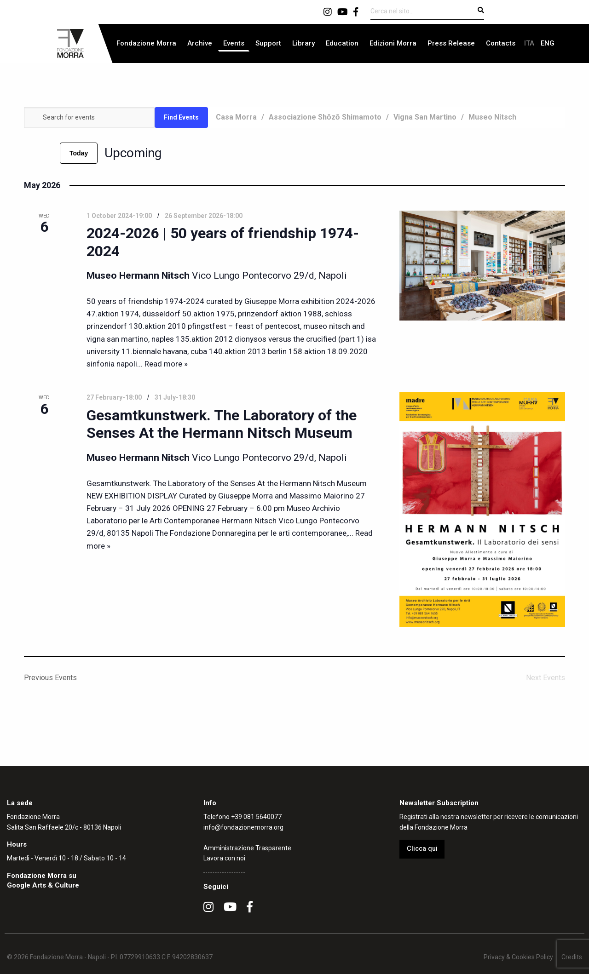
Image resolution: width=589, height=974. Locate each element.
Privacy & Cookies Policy (518, 957)
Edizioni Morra (393, 43)
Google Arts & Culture (43, 885)
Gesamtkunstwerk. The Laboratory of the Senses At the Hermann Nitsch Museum (222, 424)
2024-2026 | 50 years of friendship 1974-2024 (223, 241)
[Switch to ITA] (529, 43)
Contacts (500, 43)
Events (233, 43)
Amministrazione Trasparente (247, 848)
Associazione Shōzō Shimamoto (325, 117)
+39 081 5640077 (256, 816)
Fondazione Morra (146, 43)
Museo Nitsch (492, 117)
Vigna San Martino (424, 117)
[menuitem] (146, 43)
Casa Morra (236, 117)
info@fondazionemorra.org (243, 827)
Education (342, 43)
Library (303, 43)
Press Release (451, 43)
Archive (199, 43)
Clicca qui (422, 849)
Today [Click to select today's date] (78, 153)
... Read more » (162, 363)
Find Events (181, 117)
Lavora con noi (224, 858)
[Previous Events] (29, 153)
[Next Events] (47, 153)
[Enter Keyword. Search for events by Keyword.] (89, 117)
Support (268, 43)
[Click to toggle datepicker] (133, 153)
